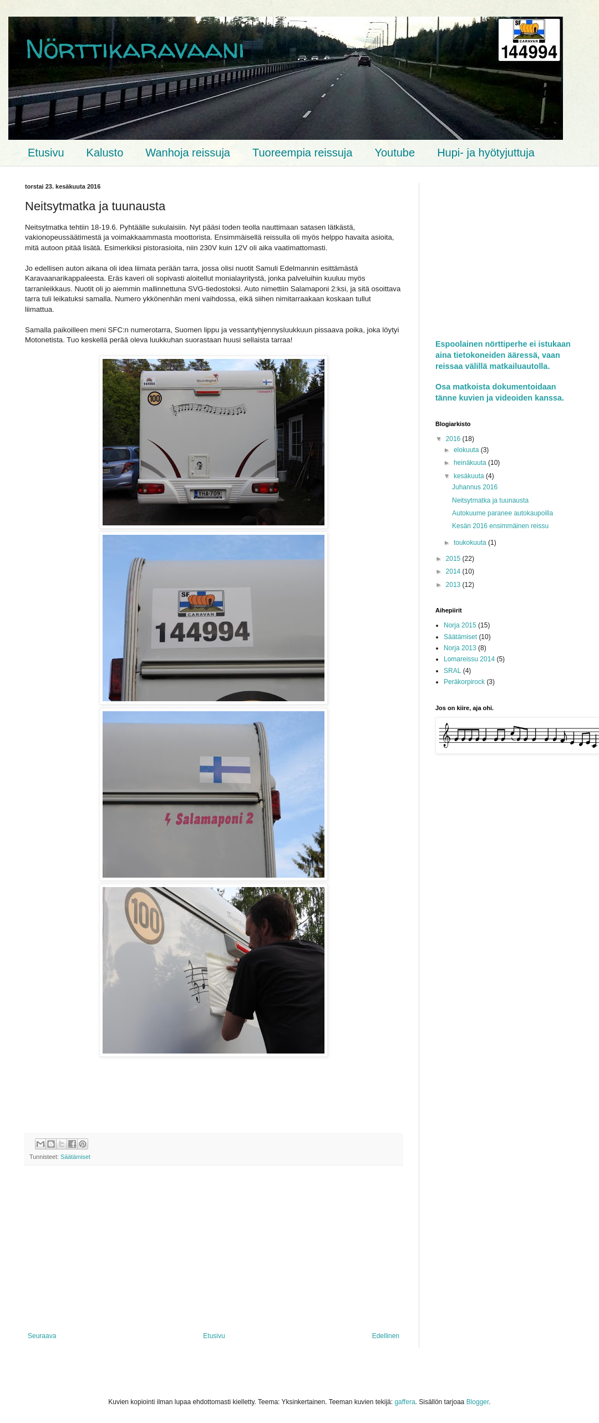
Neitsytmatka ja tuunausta (490, 500)
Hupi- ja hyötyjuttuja (486, 152)
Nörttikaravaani (135, 48)
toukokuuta (471, 542)
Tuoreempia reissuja (302, 152)
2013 (454, 585)
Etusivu (46, 152)
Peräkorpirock (464, 682)
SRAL (452, 671)
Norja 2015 (460, 625)
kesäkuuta (470, 476)
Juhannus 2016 (475, 487)
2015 (454, 559)
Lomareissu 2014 (469, 659)
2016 (454, 439)
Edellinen (385, 1336)
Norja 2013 (460, 648)
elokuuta (467, 450)
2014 (454, 571)
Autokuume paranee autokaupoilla (502, 513)
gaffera (404, 1402)
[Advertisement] (213, 1248)
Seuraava (42, 1336)
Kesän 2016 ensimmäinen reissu (500, 526)
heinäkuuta (471, 463)
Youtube (394, 152)
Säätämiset (75, 1156)
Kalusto (105, 152)
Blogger (477, 1402)
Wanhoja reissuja (187, 152)
